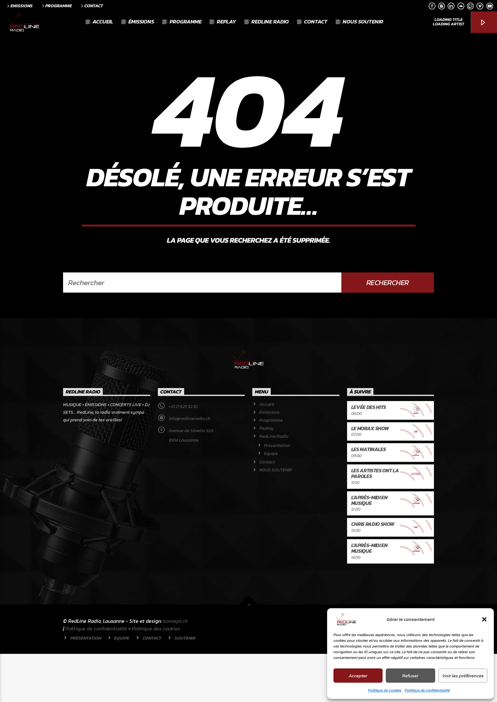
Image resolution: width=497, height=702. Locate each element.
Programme (56, 5)
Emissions (19, 5)
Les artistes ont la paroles (375, 521)
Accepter (358, 675)
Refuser (410, 675)
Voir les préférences (463, 675)
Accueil (103, 21)
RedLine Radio (270, 21)
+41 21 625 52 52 (183, 454)
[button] (484, 619)
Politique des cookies (156, 676)
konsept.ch (175, 669)
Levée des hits (368, 455)
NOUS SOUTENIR (363, 21)
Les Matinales (368, 497)
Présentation (277, 493)
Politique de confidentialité (427, 690)
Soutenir (185, 686)
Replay (226, 21)
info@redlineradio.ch (189, 466)
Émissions (141, 21)
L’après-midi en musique (369, 548)
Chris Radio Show (372, 572)
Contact (91, 5)
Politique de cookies (385, 690)
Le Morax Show (370, 476)
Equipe (271, 501)
